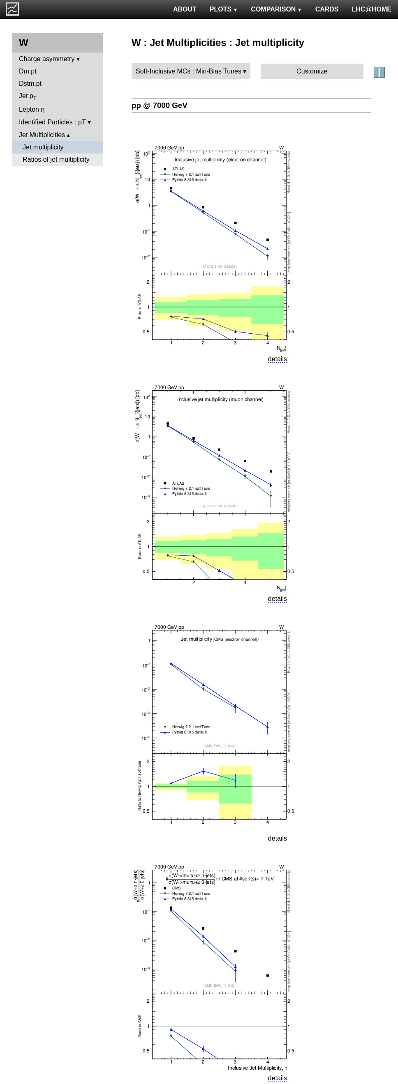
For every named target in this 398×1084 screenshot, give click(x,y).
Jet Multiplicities (42, 134)
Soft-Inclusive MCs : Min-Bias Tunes (188, 71)
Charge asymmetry (46, 58)
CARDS (327, 9)
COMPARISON (276, 9)
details (277, 358)
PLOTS (224, 9)
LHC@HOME (371, 9)
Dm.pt (28, 71)
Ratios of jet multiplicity (56, 159)
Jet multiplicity (43, 147)
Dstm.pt (30, 83)
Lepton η (31, 109)
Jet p (28, 96)
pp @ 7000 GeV (159, 105)
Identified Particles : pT (52, 122)
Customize (312, 71)
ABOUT (185, 9)
